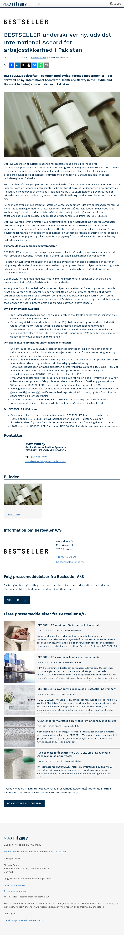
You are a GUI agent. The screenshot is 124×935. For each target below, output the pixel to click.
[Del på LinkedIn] (17, 65)
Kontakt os (10, 851)
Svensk (32, 920)
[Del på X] (23, 65)
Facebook (19, 885)
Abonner (16, 600)
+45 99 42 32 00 (66, 556)
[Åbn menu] (39, 3)
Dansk (7, 920)
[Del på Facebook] (11, 65)
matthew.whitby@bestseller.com (45, 461)
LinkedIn (8, 885)
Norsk (24, 920)
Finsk (40, 920)
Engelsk (16, 920)
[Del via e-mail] (46, 65)
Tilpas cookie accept (15, 891)
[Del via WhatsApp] (40, 65)
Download (13, 514)
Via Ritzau (60, 851)
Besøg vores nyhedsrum (24, 803)
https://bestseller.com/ (70, 561)
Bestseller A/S (38, 57)
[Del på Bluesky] (34, 65)
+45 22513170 (39, 457)
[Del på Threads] (28, 65)
